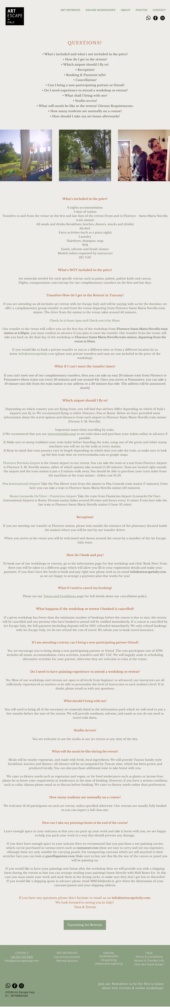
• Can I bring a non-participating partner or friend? (85, 85)
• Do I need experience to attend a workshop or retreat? (85, 90)
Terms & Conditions (149, 956)
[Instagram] (162, 18)
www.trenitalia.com (62, 434)
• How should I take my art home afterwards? (85, 116)
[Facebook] (155, 18)
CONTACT (21, 953)
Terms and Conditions (59, 596)
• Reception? (85, 70)
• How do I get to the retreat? (85, 59)
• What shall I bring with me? (84, 95)
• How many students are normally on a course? (85, 111)
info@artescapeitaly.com (36, 353)
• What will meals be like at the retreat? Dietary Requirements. (85, 106)
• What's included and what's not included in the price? (85, 54)
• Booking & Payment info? (85, 75)
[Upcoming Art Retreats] (85, 925)
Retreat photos (67, 960)
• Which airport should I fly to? (85, 64)
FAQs (149, 953)
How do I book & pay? (149, 964)
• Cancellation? (85, 80)
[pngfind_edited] (148, 18)
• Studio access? (85, 101)
